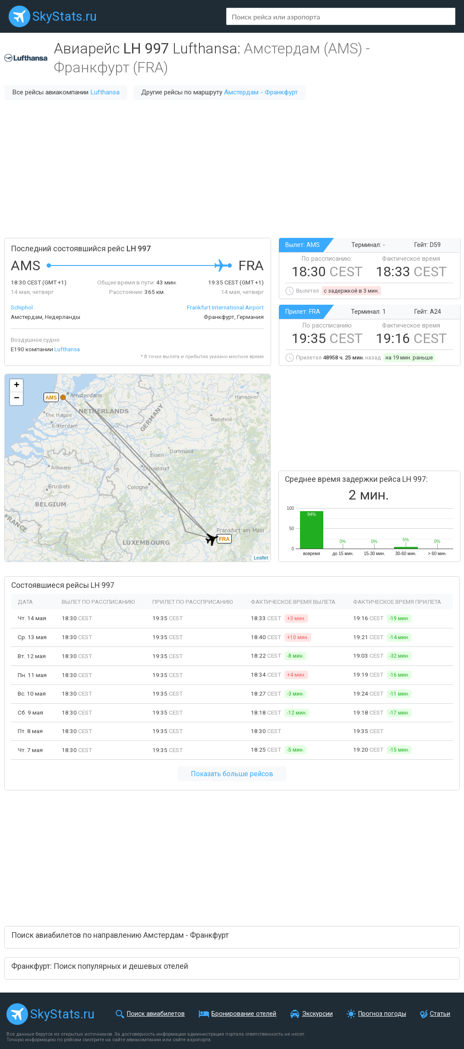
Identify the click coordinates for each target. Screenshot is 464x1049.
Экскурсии (317, 1014)
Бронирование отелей (243, 1014)
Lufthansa (105, 92)
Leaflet (261, 557)
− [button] (16, 398)
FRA (224, 539)
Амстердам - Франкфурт (261, 92)
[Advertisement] (232, 169)
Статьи (440, 1014)
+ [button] (16, 385)
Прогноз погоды (382, 1014)
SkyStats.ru (64, 16)
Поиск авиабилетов (156, 1014)
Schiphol (22, 307)
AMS (51, 398)
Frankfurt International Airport (225, 307)
